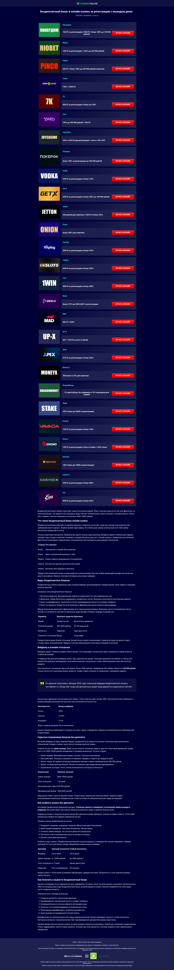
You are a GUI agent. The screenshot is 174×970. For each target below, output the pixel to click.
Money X (66, 367)
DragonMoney (68, 385)
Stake (65, 403)
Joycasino (67, 132)
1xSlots (66, 260)
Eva (64, 493)
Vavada (65, 421)
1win (64, 278)
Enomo (65, 439)
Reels (65, 296)
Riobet (65, 43)
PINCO (65, 61)
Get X (65, 189)
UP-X (65, 332)
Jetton (65, 207)
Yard (64, 114)
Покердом (67, 25)
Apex (65, 350)
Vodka (65, 171)
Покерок (66, 151)
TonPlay (66, 242)
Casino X (66, 475)
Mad (64, 314)
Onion (65, 224)
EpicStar (66, 457)
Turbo (65, 79)
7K (64, 96)
